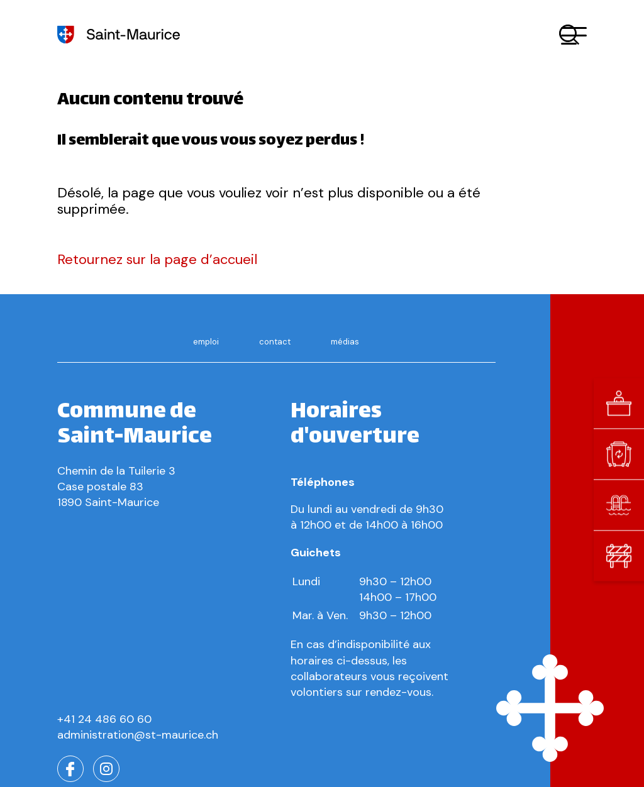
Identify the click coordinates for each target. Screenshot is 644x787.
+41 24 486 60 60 (104, 719)
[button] (574, 35)
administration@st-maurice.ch (137, 734)
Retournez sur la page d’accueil (157, 259)
